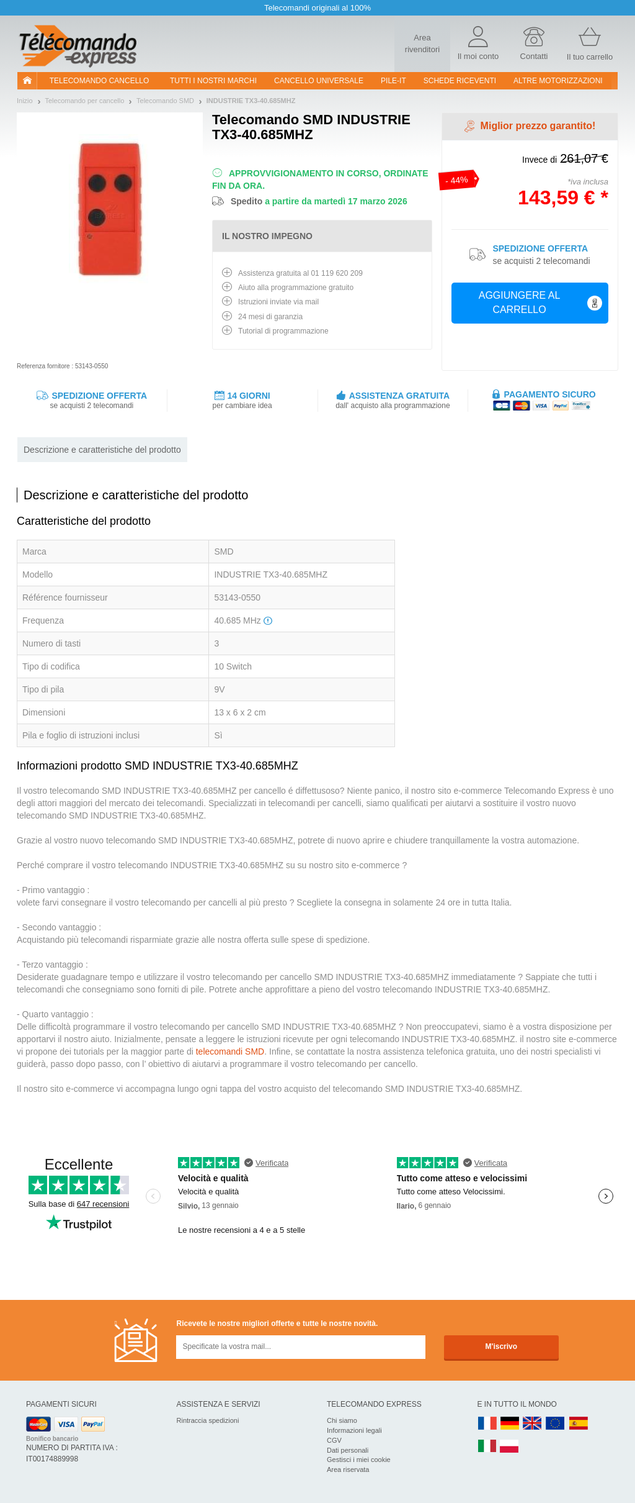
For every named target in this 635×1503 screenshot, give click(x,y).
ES (578, 1424)
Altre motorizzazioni (558, 80)
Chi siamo (342, 1420)
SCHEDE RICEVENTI (460, 80)
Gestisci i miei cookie (359, 1459)
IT (487, 1447)
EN (556, 1424)
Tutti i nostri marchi (213, 80)
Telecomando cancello (99, 80)
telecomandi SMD (230, 1051)
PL (510, 1447)
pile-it (393, 80)
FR (487, 1424)
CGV (334, 1440)
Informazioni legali (354, 1430)
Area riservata (348, 1469)
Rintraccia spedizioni (208, 1420)
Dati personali (347, 1450)
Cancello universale (318, 80)
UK (533, 1424)
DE (510, 1424)
